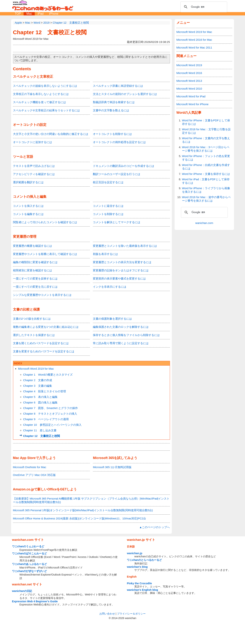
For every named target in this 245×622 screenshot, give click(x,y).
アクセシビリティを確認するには (34, 174)
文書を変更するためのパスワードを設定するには (43, 351)
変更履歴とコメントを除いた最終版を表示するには (125, 245)
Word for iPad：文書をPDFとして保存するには (206, 181)
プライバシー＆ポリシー (131, 613)
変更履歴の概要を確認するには (32, 245)
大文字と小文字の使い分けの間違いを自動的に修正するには (50, 133)
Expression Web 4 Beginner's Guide (35, 601)
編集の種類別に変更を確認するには (35, 262)
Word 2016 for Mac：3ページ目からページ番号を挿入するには (206, 149)
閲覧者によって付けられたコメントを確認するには (45, 222)
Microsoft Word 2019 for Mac (36, 368)
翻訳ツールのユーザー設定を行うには (116, 174)
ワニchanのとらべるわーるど (144, 559)
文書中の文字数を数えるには (111, 110)
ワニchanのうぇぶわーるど (28, 546)
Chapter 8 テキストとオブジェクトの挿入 (50, 413)
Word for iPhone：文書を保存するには (206, 173)
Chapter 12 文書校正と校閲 (50, 32)
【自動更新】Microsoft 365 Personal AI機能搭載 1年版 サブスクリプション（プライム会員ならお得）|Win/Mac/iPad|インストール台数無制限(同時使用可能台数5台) (91, 500)
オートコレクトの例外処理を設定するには (119, 142)
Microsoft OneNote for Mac (29, 467)
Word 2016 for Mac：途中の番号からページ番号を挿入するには (206, 199)
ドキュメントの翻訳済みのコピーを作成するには (123, 165)
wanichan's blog (137, 566)
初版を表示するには (105, 254)
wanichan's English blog (142, 589)
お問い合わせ (107, 613)
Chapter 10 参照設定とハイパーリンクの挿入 (52, 424)
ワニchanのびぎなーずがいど (29, 571)
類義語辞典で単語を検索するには (114, 102)
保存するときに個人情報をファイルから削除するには (126, 335)
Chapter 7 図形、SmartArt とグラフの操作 (50, 408)
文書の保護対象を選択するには (112, 318)
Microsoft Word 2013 (189, 80)
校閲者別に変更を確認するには (32, 270)
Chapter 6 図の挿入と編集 (40, 402)
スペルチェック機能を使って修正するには (39, 102)
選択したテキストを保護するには (34, 335)
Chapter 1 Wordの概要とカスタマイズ (48, 374)
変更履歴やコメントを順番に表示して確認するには (45, 254)
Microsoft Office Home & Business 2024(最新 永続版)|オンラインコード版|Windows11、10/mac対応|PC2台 (79, 518)
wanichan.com (204, 222)
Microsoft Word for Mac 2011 (194, 47)
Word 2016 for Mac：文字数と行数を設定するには (206, 131)
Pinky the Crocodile (139, 583)
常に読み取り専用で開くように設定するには (121, 343)
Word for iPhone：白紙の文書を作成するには (206, 166)
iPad (40, 13)
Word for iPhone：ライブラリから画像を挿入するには (206, 190)
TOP (18, 13)
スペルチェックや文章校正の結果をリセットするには (46, 110)
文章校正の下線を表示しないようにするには (41, 94)
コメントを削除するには (108, 214)
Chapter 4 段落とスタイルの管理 (44, 391)
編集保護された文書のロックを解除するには (121, 326)
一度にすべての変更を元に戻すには (35, 286)
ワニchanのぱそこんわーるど (29, 553)
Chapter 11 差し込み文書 (39, 430)
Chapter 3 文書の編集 (37, 385)
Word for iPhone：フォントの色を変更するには (206, 157)
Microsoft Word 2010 (189, 88)
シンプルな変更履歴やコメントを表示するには (42, 294)
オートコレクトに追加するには (32, 142)
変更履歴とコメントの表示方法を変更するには (122, 262)
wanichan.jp (134, 553)
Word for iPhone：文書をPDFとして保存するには (206, 122)
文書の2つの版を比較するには (32, 318)
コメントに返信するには (108, 205)
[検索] (203, 7)
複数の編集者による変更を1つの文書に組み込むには (46, 326)
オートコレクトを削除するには (112, 133)
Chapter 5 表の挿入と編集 (40, 396)
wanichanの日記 (22, 590)
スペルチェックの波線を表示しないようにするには (45, 85)
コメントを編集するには (28, 214)
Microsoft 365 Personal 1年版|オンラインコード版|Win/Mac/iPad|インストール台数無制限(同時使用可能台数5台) (83, 510)
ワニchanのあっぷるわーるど (29, 564)
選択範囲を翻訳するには (28, 182)
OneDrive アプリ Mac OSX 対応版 (34, 474)
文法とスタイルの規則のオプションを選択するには (125, 94)
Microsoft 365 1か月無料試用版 (112, 467)
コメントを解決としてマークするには (116, 222)
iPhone (53, 13)
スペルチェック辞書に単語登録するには (118, 85)
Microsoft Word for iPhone (192, 104)
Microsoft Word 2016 (189, 73)
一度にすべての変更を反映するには (35, 278)
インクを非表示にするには (109, 286)
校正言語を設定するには (108, 182)
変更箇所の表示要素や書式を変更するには (119, 278)
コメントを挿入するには (28, 205)
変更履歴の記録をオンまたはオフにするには (121, 270)
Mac (29, 13)
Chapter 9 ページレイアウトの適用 (46, 419)
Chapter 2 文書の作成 (37, 380)
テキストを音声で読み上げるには (34, 165)
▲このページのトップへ (154, 527)
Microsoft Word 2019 (189, 65)
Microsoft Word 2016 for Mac (194, 39)
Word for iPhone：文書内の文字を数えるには (206, 140)
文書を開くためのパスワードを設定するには (41, 343)
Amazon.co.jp (23, 489)
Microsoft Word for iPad (190, 96)
